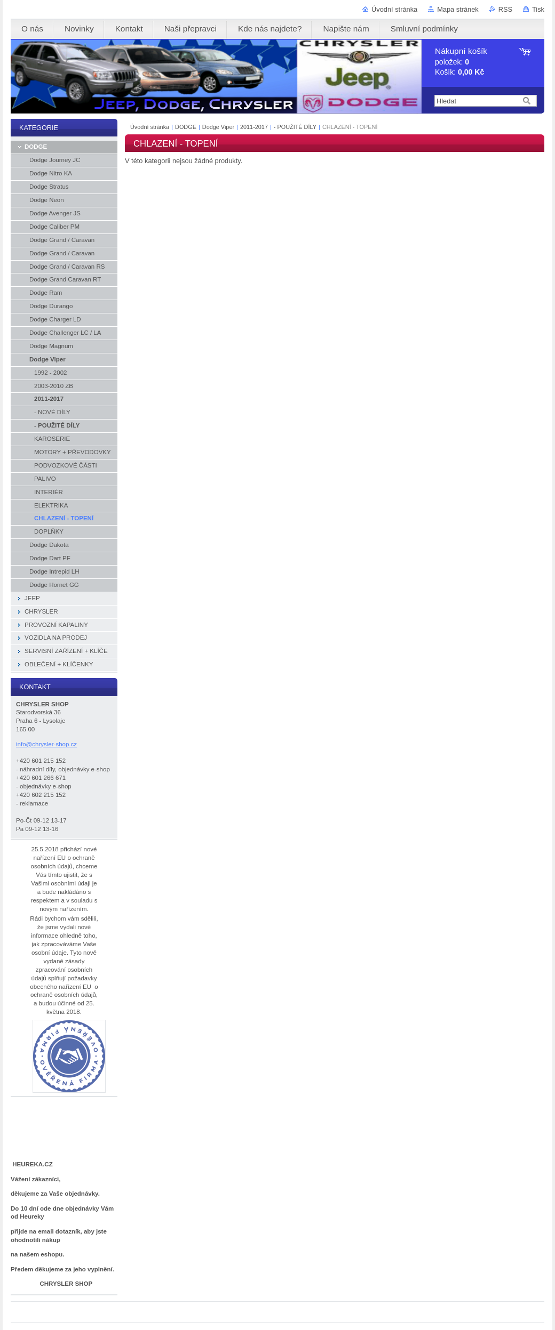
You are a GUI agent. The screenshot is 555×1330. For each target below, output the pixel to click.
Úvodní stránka (394, 9)
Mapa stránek (458, 9)
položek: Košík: (461, 61)
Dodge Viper (219, 127)
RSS (505, 9)
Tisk (538, 9)
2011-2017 (254, 127)
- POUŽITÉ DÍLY (295, 127)
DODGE (185, 127)
